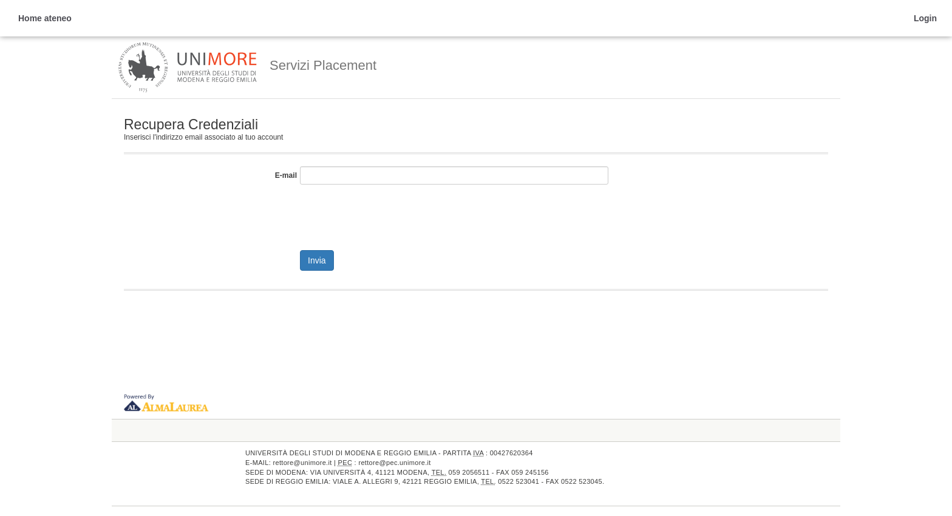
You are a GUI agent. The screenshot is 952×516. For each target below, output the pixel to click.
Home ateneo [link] (45, 18)
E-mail (286, 175)
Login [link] (925, 18)
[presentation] (392, 214)
